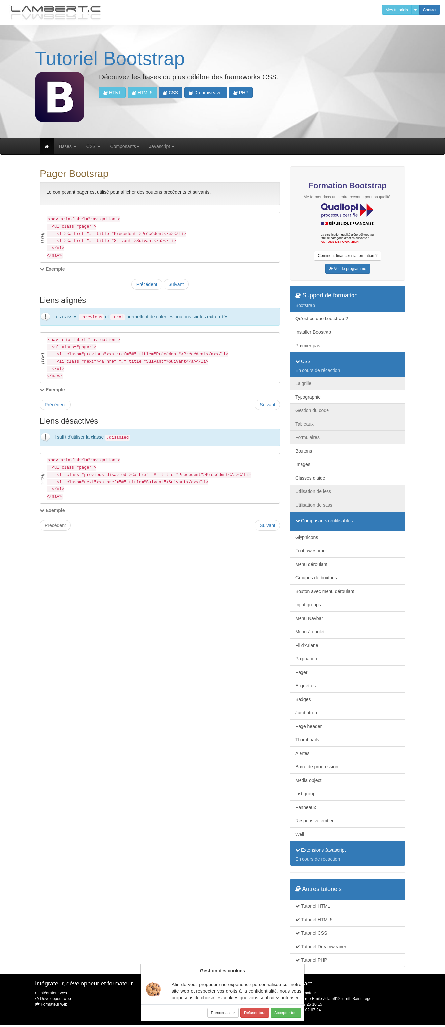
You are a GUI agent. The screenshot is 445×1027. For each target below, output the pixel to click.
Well (299, 834)
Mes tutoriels (397, 10)
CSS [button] (170, 92)
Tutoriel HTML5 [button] (314, 919)
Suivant (176, 284)
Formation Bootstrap (347, 185)
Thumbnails (307, 739)
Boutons (303, 451)
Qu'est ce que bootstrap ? (321, 318)
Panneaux (305, 807)
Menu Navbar (309, 618)
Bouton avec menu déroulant (324, 591)
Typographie (308, 397)
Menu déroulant (311, 564)
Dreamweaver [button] (206, 92)
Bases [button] (67, 146)
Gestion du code (312, 410)
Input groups (308, 604)
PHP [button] (241, 92)
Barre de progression (316, 766)
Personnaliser (223, 1013)
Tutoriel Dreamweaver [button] (320, 946)
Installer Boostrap (313, 332)
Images (302, 464)
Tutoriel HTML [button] (312, 906)
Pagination (306, 658)
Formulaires (307, 437)
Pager (301, 672)
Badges (303, 699)
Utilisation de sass (313, 505)
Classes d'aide (310, 478)
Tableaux (304, 424)
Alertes (302, 753)
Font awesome (310, 550)
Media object (308, 780)
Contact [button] (429, 10)
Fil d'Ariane (306, 645)
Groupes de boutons (316, 577)
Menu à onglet (310, 631)
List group (305, 793)
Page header (308, 726)
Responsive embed (315, 820)
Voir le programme (347, 268)
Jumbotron (306, 712)
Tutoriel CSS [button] (311, 933)
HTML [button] (112, 92)
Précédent (146, 284)
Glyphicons (306, 537)
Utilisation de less (313, 491)
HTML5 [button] (142, 92)
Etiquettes (305, 685)
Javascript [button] (161, 146)
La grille (303, 383)
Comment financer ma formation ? (347, 255)
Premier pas (307, 345)
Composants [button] (125, 146)
